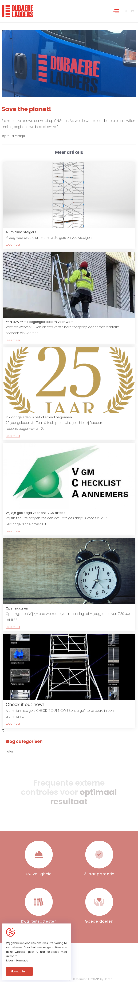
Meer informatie (17, 960)
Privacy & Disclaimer (74, 979)
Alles (10, 752)
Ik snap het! (19, 971)
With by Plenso (101, 979)
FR (133, 11)
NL (126, 11)
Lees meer (13, 244)
